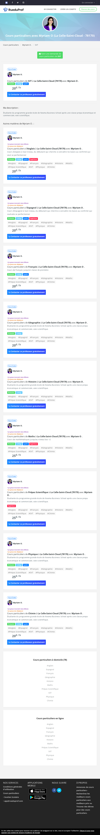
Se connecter (50, 9)
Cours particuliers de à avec (43, 81)
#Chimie (51, 167)
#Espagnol (22, 163)
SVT (50, 693)
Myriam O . (27, 45)
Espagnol (50, 669)
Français (50, 673)
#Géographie (46, 163)
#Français (34, 163)
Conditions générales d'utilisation (12, 788)
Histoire (50, 681)
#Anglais (12, 163)
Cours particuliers (11, 45)
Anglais (50, 665)
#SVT (31, 167)
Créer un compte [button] (68, 9)
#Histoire (59, 163)
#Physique (40, 167)
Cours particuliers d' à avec (44, 148)
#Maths (69, 163)
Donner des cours (88, 9)
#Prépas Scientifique (17, 167)
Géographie (50, 677)
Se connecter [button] (88, 2)
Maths (50, 685)
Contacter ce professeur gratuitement (26, 94)
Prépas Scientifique (50, 689)
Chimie (50, 700)
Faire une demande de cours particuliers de (50, 55)
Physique (50, 696)
